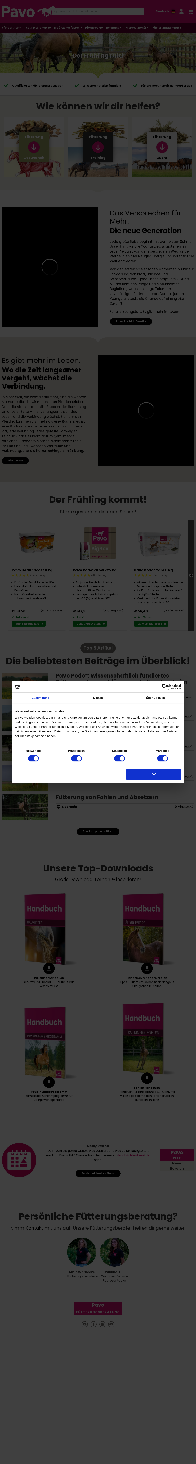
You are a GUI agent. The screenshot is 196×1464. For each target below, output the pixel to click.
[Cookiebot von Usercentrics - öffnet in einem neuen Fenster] (164, 687)
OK (154, 774)
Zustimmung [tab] (40, 697)
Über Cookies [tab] (155, 697)
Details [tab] (98, 697)
